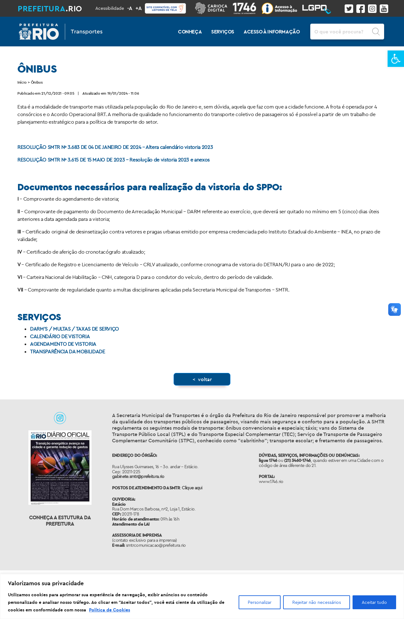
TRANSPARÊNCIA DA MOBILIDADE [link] (67, 351)
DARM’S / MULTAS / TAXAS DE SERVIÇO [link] (74, 329)
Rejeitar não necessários (316, 602)
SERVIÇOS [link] (222, 31)
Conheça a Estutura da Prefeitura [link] (60, 520)
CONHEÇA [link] (190, 31)
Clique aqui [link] (192, 488)
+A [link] (138, 8)
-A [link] (129, 8)
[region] (202, 596)
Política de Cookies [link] (109, 610)
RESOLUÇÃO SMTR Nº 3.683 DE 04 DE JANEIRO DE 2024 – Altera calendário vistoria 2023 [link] (115, 147)
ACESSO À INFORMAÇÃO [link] (272, 31)
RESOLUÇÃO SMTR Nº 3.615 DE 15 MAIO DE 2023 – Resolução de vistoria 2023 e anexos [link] (113, 159)
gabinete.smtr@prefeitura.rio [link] (138, 476)
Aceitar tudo (374, 602)
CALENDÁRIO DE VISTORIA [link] (60, 336)
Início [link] (21, 82)
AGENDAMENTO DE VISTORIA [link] (63, 344)
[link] (396, 58)
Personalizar (259, 602)
